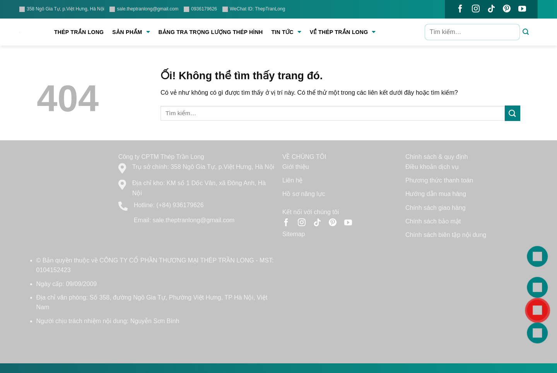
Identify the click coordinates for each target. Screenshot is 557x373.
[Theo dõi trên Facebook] (460, 9)
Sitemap (293, 234)
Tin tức (286, 32)
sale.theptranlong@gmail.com (143, 9)
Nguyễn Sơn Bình (154, 321)
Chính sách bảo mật (433, 221)
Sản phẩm (131, 32)
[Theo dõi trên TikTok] (491, 9)
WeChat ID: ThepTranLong (253, 9)
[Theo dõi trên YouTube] (522, 9)
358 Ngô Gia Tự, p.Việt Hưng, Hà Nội (61, 9)
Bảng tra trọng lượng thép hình (211, 32)
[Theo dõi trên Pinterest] (507, 9)
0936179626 (200, 9)
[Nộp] (525, 32)
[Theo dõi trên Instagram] (476, 9)
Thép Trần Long (79, 32)
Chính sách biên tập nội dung (445, 235)
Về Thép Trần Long (343, 32)
